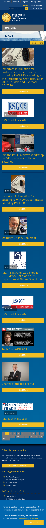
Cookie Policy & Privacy (28, 518)
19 (41, 436)
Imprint (25, 2)
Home (34, 43)
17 (32, 436)
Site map (7, 2)
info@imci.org (11, 485)
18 (36, 436)
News (41, 43)
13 (13, 436)
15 (22, 436)
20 (4, 439)
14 (18, 436)
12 (8, 436)
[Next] (8, 439)
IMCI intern (37, 8)
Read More (23, 91)
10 (42, 434)
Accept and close (34, 522)
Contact (16, 2)
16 (27, 436)
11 (4, 436)
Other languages (36, 5)
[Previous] (3, 434)
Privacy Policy (35, 2)
